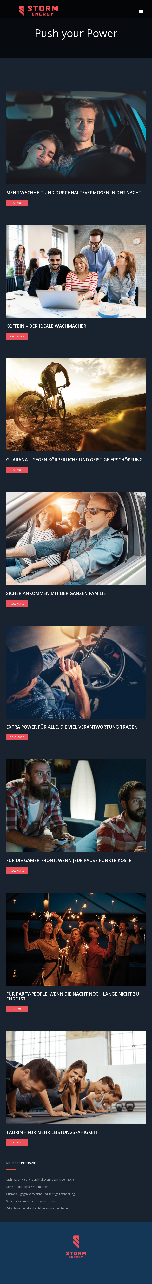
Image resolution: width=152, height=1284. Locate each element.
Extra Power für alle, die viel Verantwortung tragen (72, 727)
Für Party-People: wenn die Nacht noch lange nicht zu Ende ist (72, 996)
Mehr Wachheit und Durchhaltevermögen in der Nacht (73, 192)
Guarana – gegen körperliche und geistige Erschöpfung (74, 459)
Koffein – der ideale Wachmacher (46, 326)
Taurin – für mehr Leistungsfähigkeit (52, 1132)
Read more (17, 203)
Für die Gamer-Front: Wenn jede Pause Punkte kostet (70, 860)
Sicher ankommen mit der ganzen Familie (56, 593)
